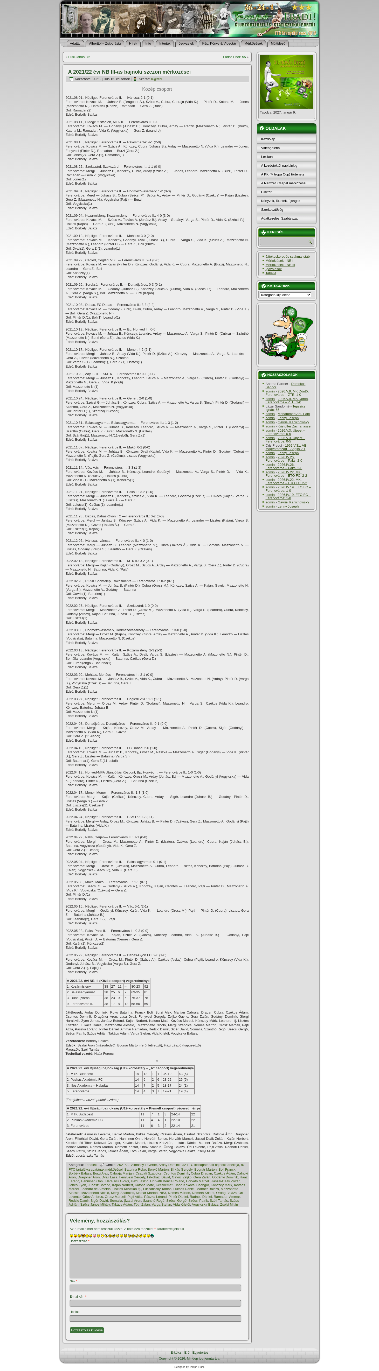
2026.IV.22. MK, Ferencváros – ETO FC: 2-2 (286, 473)
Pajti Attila (134, 1197)
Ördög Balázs (226, 1193)
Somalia (116, 1201)
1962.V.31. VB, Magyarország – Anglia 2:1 (286, 447)
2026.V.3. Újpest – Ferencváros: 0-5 (285, 432)
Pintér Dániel (178, 1197)
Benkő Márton (158, 1169)
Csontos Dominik (176, 1173)
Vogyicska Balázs (205, 1204)
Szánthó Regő (153, 1201)
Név (73, 1281)
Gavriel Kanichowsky (293, 422)
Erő (187, 1352)
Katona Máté (144, 1185)
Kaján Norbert (122, 1185)
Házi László (139, 1181)
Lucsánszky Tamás (157, 1189)
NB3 (163, 1193)
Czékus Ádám (224, 1173)
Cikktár (266, 192)
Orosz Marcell (115, 1197)
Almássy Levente (144, 1165)
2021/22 (123, 1165)
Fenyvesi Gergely (132, 1177)
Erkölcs (176, 1352)
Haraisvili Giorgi (117, 1181)
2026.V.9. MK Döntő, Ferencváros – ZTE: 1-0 (287, 393)
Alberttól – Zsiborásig (105, 43)
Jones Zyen (77, 1185)
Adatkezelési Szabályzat (279, 218)
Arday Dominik (170, 1165)
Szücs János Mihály (95, 1204)
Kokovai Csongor (196, 1185)
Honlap (75, 1312)
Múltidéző (278, 43)
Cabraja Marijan (122, 1173)
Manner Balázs (207, 1189)
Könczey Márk (221, 1185)
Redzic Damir (79, 1201)
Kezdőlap (268, 139)
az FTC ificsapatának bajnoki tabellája (210, 1165)
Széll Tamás (219, 1201)
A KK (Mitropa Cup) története (283, 174)
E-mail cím (78, 1296)
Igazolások (274, 269)
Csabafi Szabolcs (149, 1173)
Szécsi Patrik (198, 1201)
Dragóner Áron (89, 1177)
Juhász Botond (99, 1185)
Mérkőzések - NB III (280, 265)
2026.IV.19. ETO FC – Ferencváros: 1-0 (288, 489)
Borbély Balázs (80, 1173)
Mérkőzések (253, 43)
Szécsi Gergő (176, 1201)
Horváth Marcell (198, 1181)
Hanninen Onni (92, 1181)
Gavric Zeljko (181, 1177)
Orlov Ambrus (92, 1197)
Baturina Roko (135, 1169)
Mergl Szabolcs (122, 1193)
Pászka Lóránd (155, 1197)
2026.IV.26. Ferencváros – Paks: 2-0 (284, 458)
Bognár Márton (205, 1169)
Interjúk (164, 43)
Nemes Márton (179, 1193)
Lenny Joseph (288, 418)
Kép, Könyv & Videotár (219, 43)
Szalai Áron (132, 1201)
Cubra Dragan (201, 1173)
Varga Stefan (161, 1204)
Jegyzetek (186, 43)
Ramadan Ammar (227, 1197)
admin (270, 391)
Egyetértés (200, 1352)
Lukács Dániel (184, 1189)
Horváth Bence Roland (167, 1181)
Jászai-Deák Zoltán (225, 1181)
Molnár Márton (147, 1193)
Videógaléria (270, 148)
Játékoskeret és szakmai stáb (288, 256)
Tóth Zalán (142, 1204)
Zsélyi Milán (229, 1204)
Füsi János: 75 (79, 57)
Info (148, 43)
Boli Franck (226, 1169)
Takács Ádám (122, 1204)
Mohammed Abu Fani (294, 414)
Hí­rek (133, 43)
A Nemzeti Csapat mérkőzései (283, 183)
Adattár (75, 43)
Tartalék (91, 1165)
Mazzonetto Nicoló (95, 1193)
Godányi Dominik (225, 1177)
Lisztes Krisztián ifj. (127, 1189)
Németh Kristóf (203, 1193)
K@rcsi (156, 79)
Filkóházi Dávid (158, 1177)
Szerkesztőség (272, 210)
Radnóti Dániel (201, 1197)
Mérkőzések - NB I (279, 261)
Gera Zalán (202, 1177)
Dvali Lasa (110, 1177)
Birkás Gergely (181, 1169)
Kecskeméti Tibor (169, 1185)
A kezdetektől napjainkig (279, 165)
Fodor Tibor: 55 (234, 57)
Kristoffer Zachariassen (295, 426)
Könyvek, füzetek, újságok (280, 201)
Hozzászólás (79, 1241)
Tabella (271, 273)
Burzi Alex (100, 1173)
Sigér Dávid (99, 1201)
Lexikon (267, 157)
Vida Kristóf (181, 1204)
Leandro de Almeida (96, 1189)
